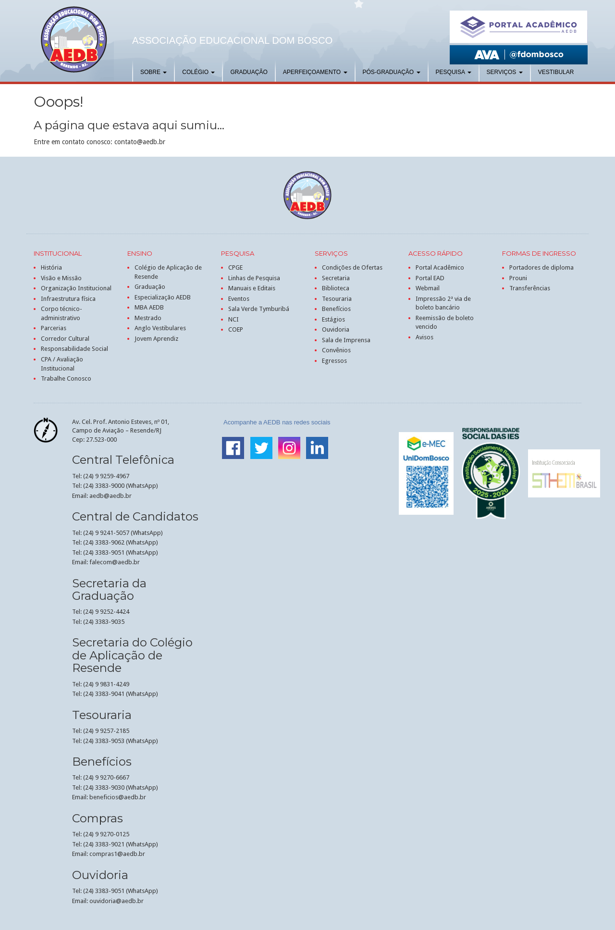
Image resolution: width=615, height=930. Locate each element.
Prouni (518, 278)
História (51, 267)
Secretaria (336, 278)
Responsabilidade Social (74, 348)
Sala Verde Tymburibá (258, 308)
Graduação (248, 72)
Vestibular (556, 72)
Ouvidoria (335, 329)
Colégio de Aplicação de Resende (168, 272)
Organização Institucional (76, 288)
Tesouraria (337, 298)
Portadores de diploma (541, 267)
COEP (235, 329)
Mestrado (148, 318)
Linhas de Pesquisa (254, 278)
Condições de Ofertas (352, 267)
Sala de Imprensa (346, 340)
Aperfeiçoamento (315, 72)
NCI (233, 319)
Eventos (238, 298)
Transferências (529, 288)
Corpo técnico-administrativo (61, 313)
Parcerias (53, 328)
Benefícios (336, 308)
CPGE (235, 267)
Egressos (334, 360)
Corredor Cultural (65, 338)
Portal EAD (430, 278)
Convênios (336, 350)
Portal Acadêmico (440, 267)
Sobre (153, 72)
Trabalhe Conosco (66, 378)
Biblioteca (335, 288)
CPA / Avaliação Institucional (62, 364)
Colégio (198, 72)
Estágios (333, 319)
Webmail (428, 288)
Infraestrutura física (68, 298)
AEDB (74, 39)
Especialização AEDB (163, 297)
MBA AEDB (149, 307)
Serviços (505, 72)
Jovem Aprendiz (156, 338)
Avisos (424, 337)
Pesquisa (453, 72)
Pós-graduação (391, 72)
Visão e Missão (61, 278)
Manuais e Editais (251, 288)
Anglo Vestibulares (160, 328)
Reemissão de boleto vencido (445, 322)
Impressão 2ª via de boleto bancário (443, 303)
